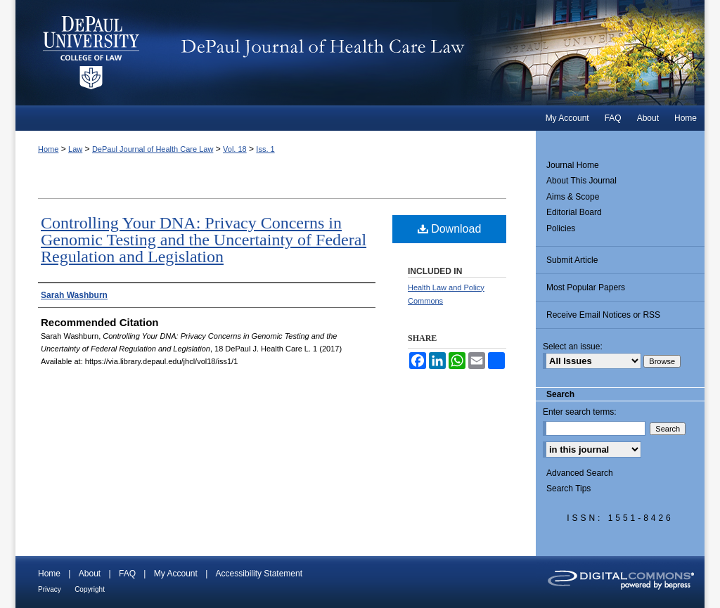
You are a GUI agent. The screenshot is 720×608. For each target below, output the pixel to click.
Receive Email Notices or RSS (603, 315)
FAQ (127, 573)
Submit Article (572, 260)
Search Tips (568, 488)
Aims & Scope (572, 197)
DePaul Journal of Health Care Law (437, 52)
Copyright (90, 589)
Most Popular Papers (585, 287)
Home (48, 149)
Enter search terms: (580, 412)
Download (450, 229)
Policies (560, 228)
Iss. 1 (265, 149)
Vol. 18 (235, 149)
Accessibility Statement (259, 573)
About (90, 573)
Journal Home (572, 165)
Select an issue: (573, 346)
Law (75, 149)
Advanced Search (579, 473)
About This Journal (581, 181)
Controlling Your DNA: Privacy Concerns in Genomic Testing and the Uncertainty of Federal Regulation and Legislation (203, 240)
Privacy (49, 589)
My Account (176, 573)
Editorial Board (574, 212)
